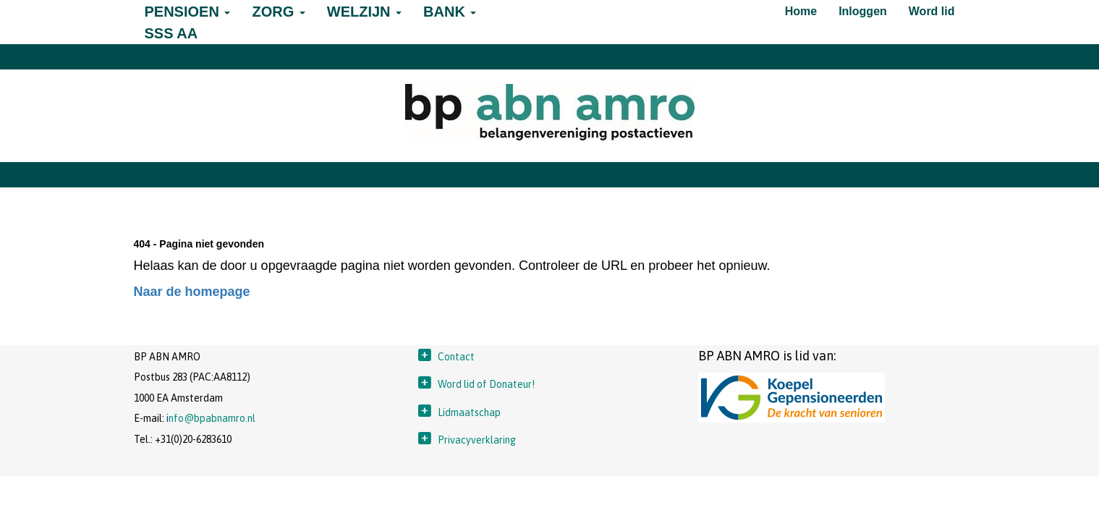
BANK (449, 12)
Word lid (932, 11)
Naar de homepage (192, 291)
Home (801, 11)
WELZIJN (364, 12)
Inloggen (863, 11)
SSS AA (171, 33)
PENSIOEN (188, 12)
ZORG (278, 12)
